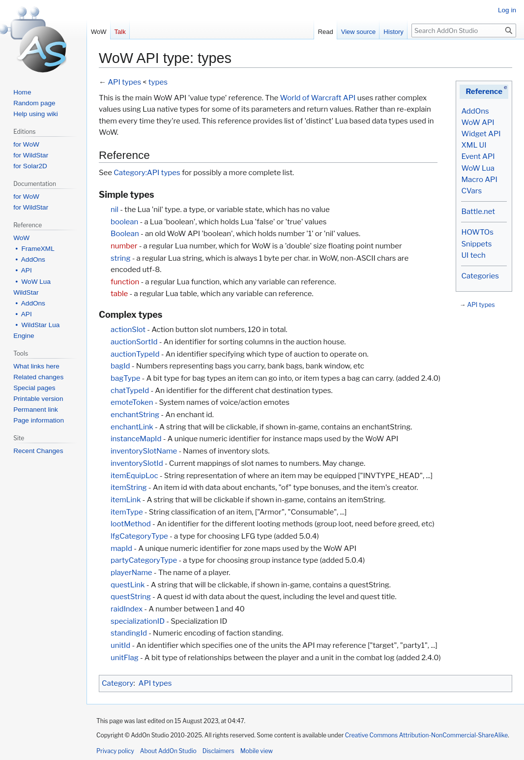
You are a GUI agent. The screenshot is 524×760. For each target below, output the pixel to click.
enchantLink (132, 427)
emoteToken (132, 402)
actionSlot (128, 329)
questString (131, 596)
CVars (471, 190)
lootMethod (131, 523)
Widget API (480, 133)
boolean (124, 221)
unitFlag (125, 657)
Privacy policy (115, 751)
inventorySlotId (137, 463)
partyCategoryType (144, 560)
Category (117, 683)
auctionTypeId (135, 354)
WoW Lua (478, 168)
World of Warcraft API (317, 97)
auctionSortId (134, 341)
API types (481, 304)
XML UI (473, 145)
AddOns (475, 111)
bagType (125, 378)
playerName (131, 572)
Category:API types (147, 172)
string (120, 258)
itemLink (126, 499)
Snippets (476, 244)
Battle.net (478, 211)
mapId (121, 548)
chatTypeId (130, 390)
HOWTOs (477, 232)
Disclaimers (218, 751)
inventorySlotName (144, 451)
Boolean (125, 233)
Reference (484, 91)
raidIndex (127, 609)
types (158, 82)
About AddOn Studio (168, 751)
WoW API (477, 122)
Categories (479, 276)
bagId (120, 366)
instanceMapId (136, 438)
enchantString (135, 414)
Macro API (479, 179)
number (124, 246)
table (119, 293)
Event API (478, 156)
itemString (129, 487)
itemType (127, 512)
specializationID (138, 621)
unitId (120, 645)
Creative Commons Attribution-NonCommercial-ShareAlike (426, 735)
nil (114, 209)
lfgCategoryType (139, 536)
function (125, 281)
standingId (129, 633)
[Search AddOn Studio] (463, 30)
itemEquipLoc (134, 475)
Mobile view (256, 751)
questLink (128, 584)
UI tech (473, 255)
